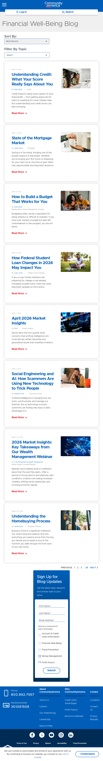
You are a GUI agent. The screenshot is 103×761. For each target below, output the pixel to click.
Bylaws (48, 743)
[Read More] (19, 113)
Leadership (44, 719)
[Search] (68, 12)
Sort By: (10, 36)
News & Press (46, 726)
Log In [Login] (21, 12)
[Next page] (94, 567)
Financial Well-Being (52, 643)
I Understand (87, 754)
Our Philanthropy (47, 713)
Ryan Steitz (18, 89)
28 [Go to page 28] (86, 568)
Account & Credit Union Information (50, 635)
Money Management (52, 656)
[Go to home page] (53, 5)
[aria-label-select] (26, 41)
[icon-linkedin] (70, 735)
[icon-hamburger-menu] (4, 5)
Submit (51, 670)
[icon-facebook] (32, 735)
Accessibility (62, 743)
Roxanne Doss (19, 393)
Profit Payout (48, 662)
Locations (95, 700)
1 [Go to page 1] (74, 568)
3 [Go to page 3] (81, 568)
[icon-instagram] (61, 735)
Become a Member (74, 716)
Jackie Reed (18, 148)
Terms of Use (21, 743)
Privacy (36, 743)
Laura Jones (18, 273)
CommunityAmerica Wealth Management (28, 462)
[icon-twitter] (41, 735)
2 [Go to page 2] (77, 568)
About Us (44, 700)
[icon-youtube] (51, 735)
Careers (43, 706)
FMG (16, 328)
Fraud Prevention (50, 650)
